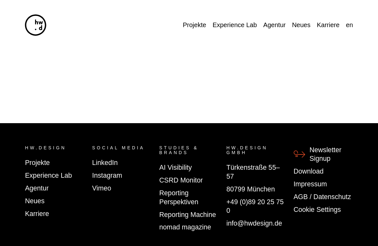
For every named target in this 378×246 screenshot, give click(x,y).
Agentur (274, 25)
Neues (301, 25)
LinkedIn (105, 162)
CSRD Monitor (181, 180)
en (349, 25)
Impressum (310, 184)
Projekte (194, 25)
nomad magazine (185, 227)
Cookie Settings (317, 209)
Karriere (328, 25)
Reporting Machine (187, 214)
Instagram (107, 175)
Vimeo (101, 188)
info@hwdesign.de (254, 223)
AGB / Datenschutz (322, 196)
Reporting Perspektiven (178, 197)
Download (308, 171)
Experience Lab (234, 25)
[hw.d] (35, 25)
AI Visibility (175, 167)
